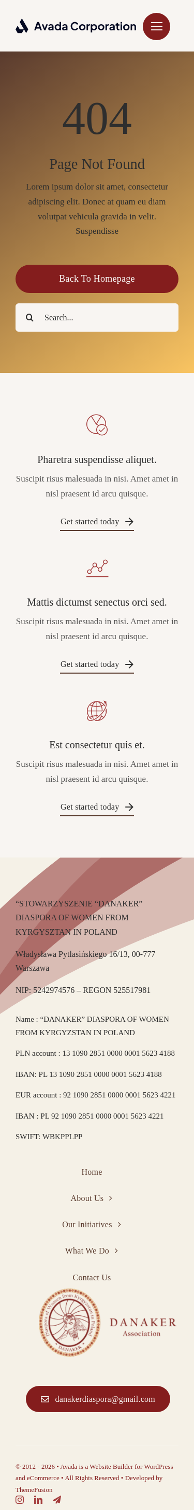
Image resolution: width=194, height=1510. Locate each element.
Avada (68, 1466)
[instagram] (20, 1500)
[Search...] (97, 317)
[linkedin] (38, 1500)
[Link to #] (156, 26)
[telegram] (57, 1500)
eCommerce (43, 1478)
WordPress (158, 1466)
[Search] (30, 317)
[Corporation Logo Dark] (76, 22)
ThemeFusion (34, 1490)
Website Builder (111, 1466)
